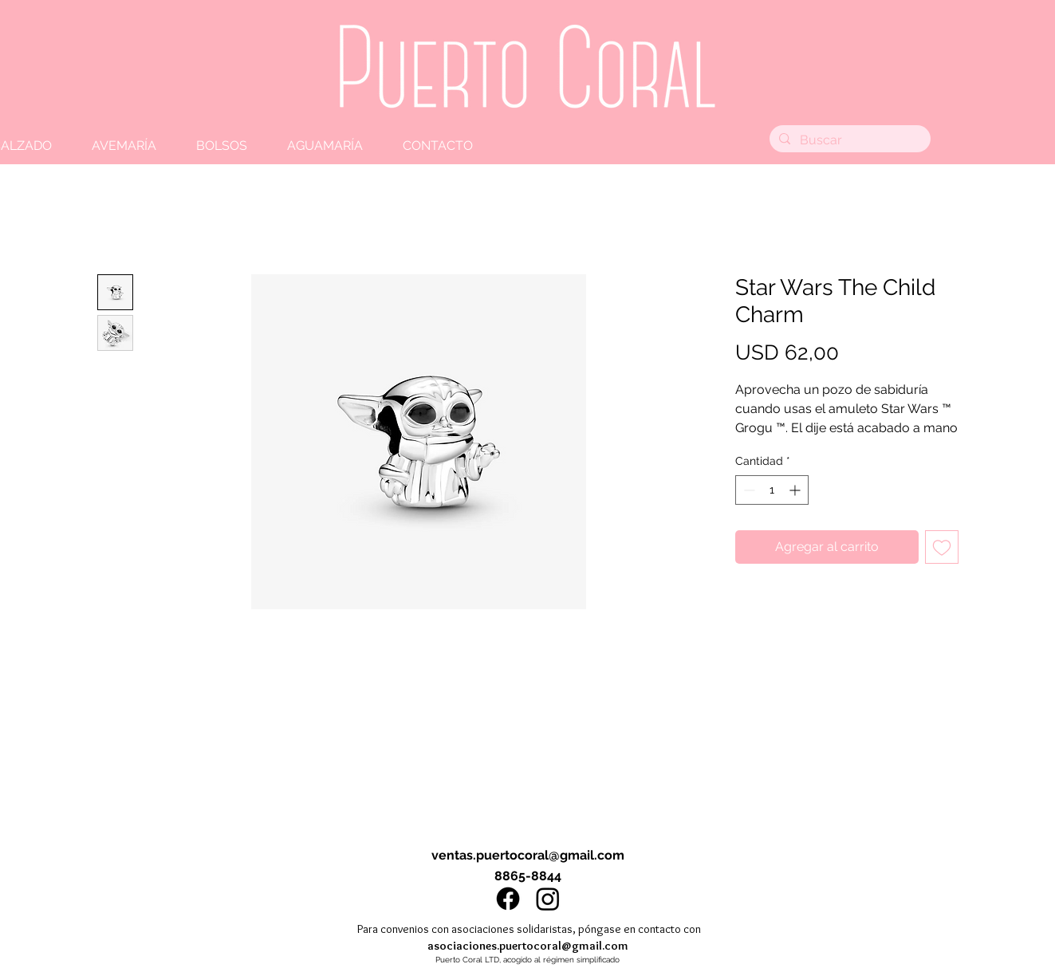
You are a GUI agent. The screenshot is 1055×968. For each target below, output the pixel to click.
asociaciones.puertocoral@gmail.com (527, 945)
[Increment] (796, 490)
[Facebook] (508, 898)
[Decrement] (748, 490)
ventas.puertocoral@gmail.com (527, 855)
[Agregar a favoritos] (942, 547)
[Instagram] (548, 898)
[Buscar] (848, 140)
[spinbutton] (772, 490)
